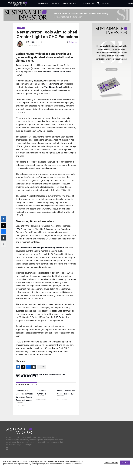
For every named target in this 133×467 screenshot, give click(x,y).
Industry (56, 3)
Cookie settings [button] (111, 463)
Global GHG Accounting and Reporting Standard (41, 247)
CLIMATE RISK (36, 374)
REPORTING (21, 376)
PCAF (19, 229)
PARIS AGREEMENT (57, 374)
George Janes (33, 42)
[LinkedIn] (18, 367)
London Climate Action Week (57, 71)
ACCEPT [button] (124, 462)
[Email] (33, 367)
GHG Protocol (60, 317)
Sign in (105, 3)
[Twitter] (23, 367)
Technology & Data (89, 3)
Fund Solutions (70, 3)
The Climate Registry (54, 87)
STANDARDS (32, 376)
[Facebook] (28, 367)
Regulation (43, 3)
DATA (45, 374)
